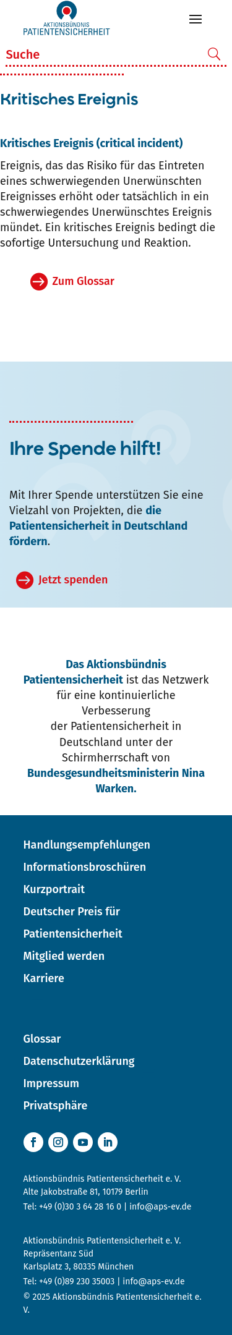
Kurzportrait (54, 889)
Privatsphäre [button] (56, 1105)
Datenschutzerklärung (79, 1061)
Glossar (42, 1039)
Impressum (51, 1083)
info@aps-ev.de (160, 1207)
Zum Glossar (83, 281)
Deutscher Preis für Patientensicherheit (73, 923)
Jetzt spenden (73, 580)
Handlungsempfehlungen (87, 845)
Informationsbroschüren (85, 867)
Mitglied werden (64, 956)
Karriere (44, 978)
